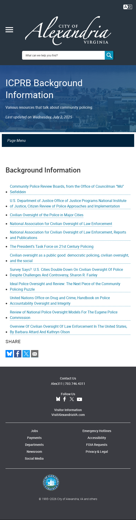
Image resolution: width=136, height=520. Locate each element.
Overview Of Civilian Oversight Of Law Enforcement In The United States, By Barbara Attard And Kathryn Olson (68, 329)
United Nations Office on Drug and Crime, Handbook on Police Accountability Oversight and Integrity (60, 300)
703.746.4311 (75, 383)
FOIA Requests (96, 444)
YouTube (79, 399)
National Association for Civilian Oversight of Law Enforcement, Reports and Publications (68, 235)
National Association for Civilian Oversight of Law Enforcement (61, 223)
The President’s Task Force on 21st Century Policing (52, 246)
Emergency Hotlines (96, 431)
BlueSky (58, 399)
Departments (34, 444)
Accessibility (97, 437)
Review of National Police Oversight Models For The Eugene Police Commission (63, 315)
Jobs (34, 431)
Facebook (64, 399)
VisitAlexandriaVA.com (68, 414)
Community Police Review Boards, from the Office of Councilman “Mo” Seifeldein (67, 189)
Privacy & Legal (97, 451)
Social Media (34, 458)
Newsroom (34, 451)
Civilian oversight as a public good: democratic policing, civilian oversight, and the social (69, 258)
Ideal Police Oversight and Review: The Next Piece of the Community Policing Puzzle (65, 286)
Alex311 (57, 383)
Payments (34, 437)
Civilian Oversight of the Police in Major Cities (46, 214)
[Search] (109, 55)
